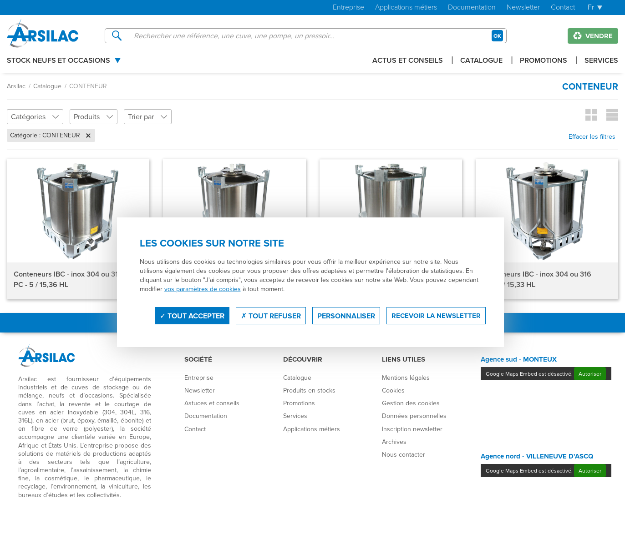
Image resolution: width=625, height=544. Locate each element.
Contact (563, 7)
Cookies (393, 390)
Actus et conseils (407, 61)
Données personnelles (414, 415)
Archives (394, 441)
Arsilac (16, 86)
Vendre (593, 36)
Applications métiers (406, 7)
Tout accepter (192, 316)
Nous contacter (403, 454)
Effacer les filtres (592, 136)
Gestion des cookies (411, 403)
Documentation (472, 7)
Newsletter (523, 7)
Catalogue (481, 61)
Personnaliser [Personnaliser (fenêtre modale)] (346, 316)
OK (497, 36)
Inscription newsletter (412, 428)
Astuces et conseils (211, 403)
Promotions (543, 61)
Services (601, 61)
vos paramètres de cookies (202, 288)
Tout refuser (271, 316)
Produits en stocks (309, 390)
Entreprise (348, 7)
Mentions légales (406, 377)
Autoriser (590, 374)
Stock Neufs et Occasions (58, 61)
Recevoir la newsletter (436, 316)
